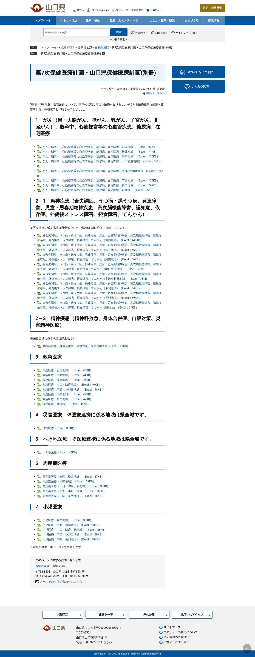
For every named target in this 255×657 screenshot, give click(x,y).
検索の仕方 (141, 32)
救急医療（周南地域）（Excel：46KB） (67, 380)
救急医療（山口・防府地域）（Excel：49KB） (71, 384)
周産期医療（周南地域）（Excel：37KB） (69, 481)
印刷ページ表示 (155, 93)
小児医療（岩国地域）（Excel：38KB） (67, 520)
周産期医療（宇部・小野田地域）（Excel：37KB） (74, 491)
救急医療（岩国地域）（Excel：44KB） (67, 370)
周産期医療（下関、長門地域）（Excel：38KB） (73, 496)
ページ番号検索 (116, 39)
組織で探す (161, 32)
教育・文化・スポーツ (124, 20)
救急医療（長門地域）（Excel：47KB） (67, 399)
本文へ (80, 10)
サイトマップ (172, 627)
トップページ (43, 20)
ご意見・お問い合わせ (178, 642)
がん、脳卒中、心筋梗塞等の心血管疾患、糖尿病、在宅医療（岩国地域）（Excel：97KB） (100, 147)
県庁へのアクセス (192, 614)
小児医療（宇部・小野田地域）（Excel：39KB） (73, 534)
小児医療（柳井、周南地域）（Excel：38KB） (71, 525)
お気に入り (156, 10)
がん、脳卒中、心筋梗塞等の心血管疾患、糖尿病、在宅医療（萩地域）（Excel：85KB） (98, 190)
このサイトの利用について (181, 632)
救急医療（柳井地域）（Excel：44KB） (67, 375)
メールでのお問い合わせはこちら (61, 581)
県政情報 (213, 20)
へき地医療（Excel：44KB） (60, 452)
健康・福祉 (93, 20)
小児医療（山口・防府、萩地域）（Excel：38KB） (74, 529)
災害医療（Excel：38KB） (59, 428)
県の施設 (149, 614)
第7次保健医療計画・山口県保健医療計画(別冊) (71, 53)
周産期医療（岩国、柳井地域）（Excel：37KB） (73, 476)
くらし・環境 (68, 20)
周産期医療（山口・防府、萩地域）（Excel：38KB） (76, 486)
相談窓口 (63, 614)
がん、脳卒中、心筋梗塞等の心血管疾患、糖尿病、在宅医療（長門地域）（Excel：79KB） (100, 185)
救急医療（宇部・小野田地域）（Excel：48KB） (73, 389)
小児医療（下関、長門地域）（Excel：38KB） (71, 539)
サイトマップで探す (187, 32)
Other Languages (100, 10)
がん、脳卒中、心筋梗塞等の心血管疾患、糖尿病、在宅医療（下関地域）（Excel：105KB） (101, 180)
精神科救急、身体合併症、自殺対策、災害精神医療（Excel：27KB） (86, 346)
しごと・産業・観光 (162, 20)
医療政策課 (102, 47)
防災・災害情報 (212, 8)
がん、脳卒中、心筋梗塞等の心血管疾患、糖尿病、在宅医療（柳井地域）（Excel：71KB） (100, 151)
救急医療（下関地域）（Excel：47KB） (67, 394)
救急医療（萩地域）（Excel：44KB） (66, 404)
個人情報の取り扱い (176, 637)
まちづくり (191, 20)
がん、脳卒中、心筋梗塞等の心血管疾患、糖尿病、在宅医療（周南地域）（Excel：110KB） (101, 156)
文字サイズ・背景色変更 (129, 10)
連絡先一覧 (106, 614)
